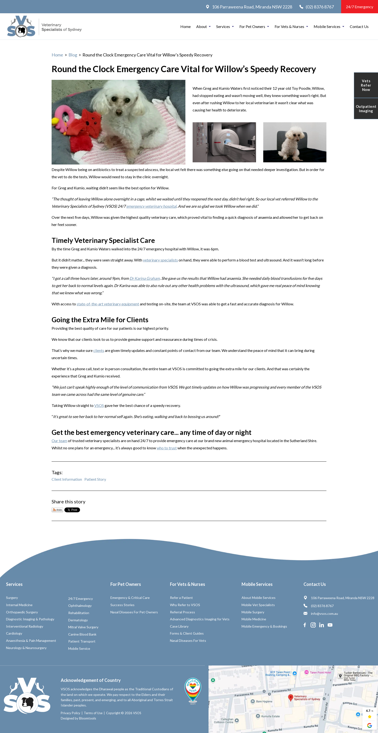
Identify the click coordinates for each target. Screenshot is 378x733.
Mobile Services (327, 26)
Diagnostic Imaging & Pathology (30, 619)
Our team (59, 440)
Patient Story (95, 479)
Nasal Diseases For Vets (188, 640)
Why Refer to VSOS (185, 605)
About (201, 26)
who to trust (167, 447)
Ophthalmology (80, 605)
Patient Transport (81, 641)
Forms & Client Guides (187, 633)
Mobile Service (79, 648)
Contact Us (359, 26)
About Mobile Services (259, 598)
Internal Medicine (19, 605)
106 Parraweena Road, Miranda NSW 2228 (249, 7)
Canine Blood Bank (82, 634)
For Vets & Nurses (289, 26)
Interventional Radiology (24, 626)
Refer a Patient (181, 598)
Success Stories (122, 605)
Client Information (67, 479)
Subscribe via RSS (57, 509)
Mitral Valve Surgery (83, 627)
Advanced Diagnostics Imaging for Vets (200, 619)
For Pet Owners (252, 26)
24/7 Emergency (359, 6)
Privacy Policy (70, 713)
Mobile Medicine (254, 619)
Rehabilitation (78, 613)
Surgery (12, 598)
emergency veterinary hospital (151, 206)
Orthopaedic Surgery (22, 612)
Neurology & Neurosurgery (26, 648)
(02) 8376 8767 (316, 7)
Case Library (179, 626)
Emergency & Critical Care (130, 598)
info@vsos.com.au (321, 613)
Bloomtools (87, 718)
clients (98, 350)
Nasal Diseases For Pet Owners (134, 612)
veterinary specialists (160, 260)
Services (223, 26)
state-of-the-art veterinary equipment (108, 303)
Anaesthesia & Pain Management (31, 640)
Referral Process (182, 612)
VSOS (99, 405)
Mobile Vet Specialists (258, 605)
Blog (72, 54)
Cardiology (14, 633)
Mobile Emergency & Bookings (264, 626)
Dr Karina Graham (144, 278)
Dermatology (78, 620)
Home (185, 26)
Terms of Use (93, 713)
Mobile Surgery (253, 612)
